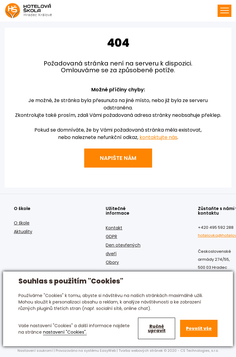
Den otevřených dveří (123, 249)
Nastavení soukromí (35, 350)
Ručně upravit (157, 328)
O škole (22, 223)
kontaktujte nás (158, 137)
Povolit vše (199, 328)
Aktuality (23, 231)
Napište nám (118, 158)
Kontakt (114, 228)
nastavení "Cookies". (65, 332)
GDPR (111, 236)
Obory (112, 262)
